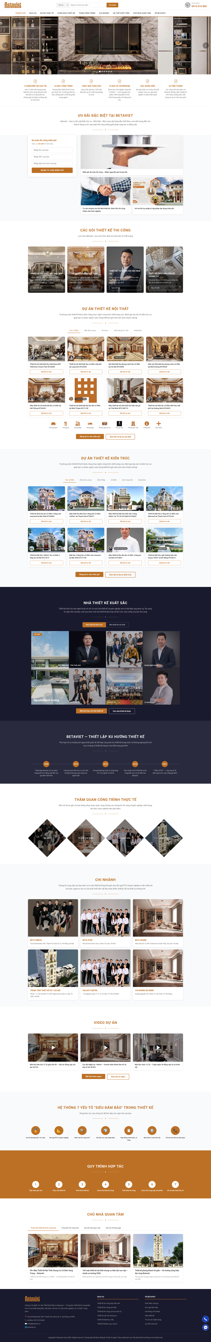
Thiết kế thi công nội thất (106, 1307)
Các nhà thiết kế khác (122, 711)
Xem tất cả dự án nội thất (120, 437)
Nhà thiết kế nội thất (117, 625)
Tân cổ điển (73, 330)
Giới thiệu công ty (151, 1303)
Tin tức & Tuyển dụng (153, 1320)
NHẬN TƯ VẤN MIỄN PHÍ (52, 170)
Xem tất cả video (118, 1077)
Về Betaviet (160, 13)
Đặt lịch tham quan (93, 1076)
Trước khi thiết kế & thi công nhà (43, 1228)
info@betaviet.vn (33, 1324)
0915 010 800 (39, 1320)
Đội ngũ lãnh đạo (151, 1307)
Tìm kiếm (112, 5)
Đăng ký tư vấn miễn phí (90, 436)
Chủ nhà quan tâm (142, 13)
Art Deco (105, 330)
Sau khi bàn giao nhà (92, 1228)
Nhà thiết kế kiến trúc (94, 625)
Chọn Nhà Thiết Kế (66, 13)
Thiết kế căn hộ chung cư (107, 1316)
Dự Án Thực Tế (47, 13)
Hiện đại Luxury (90, 330)
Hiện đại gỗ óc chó (121, 330)
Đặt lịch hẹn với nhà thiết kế (91, 711)
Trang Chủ (20, 13)
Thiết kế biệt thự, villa (105, 1320)
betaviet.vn (31, 1327)
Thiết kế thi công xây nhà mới (108, 1303)
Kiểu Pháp (101, 480)
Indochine (138, 330)
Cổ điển (114, 480)
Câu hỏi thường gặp (113, 1228)
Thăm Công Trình (87, 13)
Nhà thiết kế (149, 1316)
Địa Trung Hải (127, 480)
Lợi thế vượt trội (121, 13)
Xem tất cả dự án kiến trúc (120, 575)
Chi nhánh (104, 13)
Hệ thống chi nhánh (152, 1311)
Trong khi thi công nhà (70, 1228)
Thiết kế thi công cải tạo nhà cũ (109, 1311)
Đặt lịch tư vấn (46, 372)
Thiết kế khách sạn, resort (107, 1324)
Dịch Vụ (32, 13)
